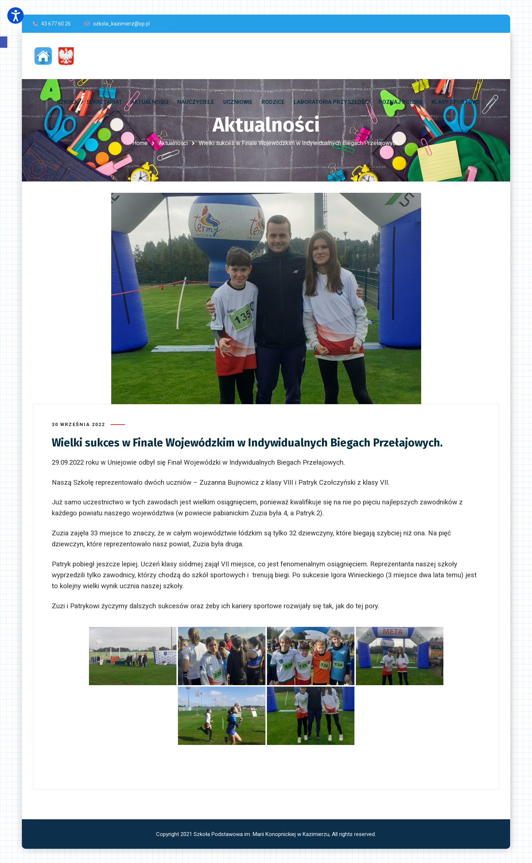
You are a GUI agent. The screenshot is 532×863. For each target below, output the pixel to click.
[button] (3, 42)
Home (140, 143)
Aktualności (173, 143)
